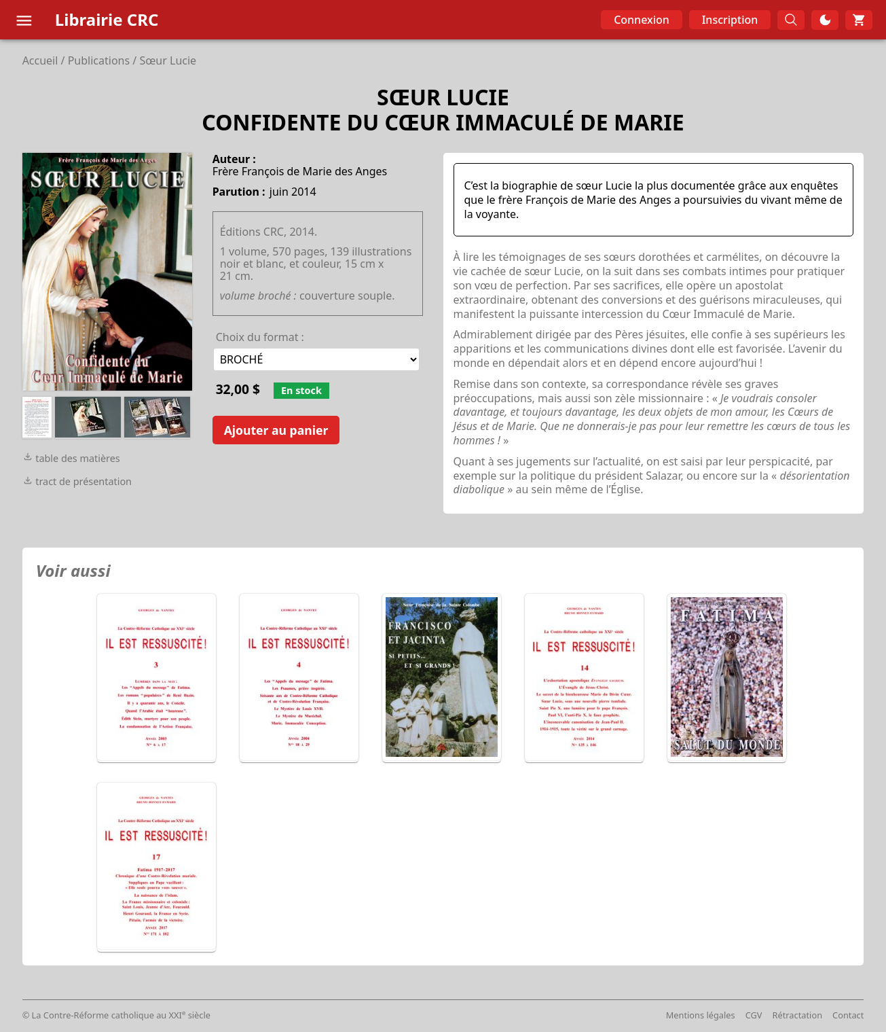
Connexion (641, 19)
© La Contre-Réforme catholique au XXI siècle (116, 1015)
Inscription (730, 19)
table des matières (71, 458)
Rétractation (798, 1015)
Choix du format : (260, 337)
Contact (848, 1015)
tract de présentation (77, 481)
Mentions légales (700, 1015)
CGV (753, 1015)
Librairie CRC (107, 19)
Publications (99, 60)
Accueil (40, 60)
